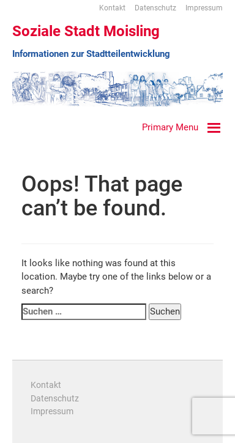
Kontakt (112, 8)
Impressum (204, 8)
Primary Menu (170, 127)
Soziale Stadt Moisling (86, 31)
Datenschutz (155, 8)
